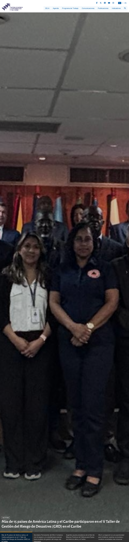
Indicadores (116, 8)
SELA (47, 8)
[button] (126, 272)
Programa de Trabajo (70, 8)
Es (120, 3)
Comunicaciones (88, 8)
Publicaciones (103, 8)
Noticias (6, 517)
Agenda (56, 8)
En (125, 3)
